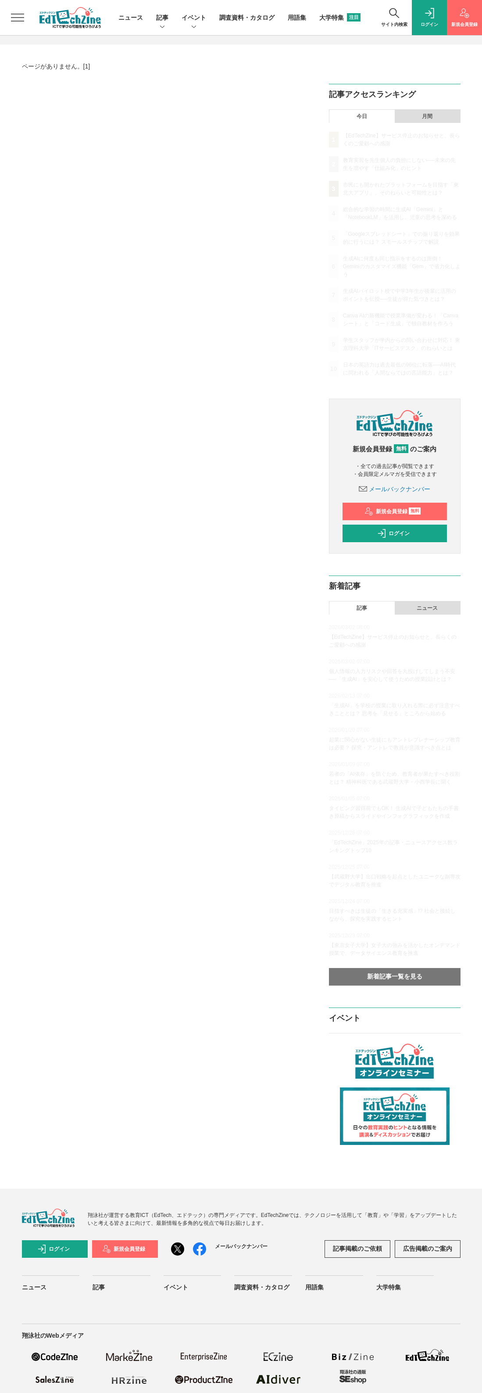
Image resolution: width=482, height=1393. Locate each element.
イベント (194, 18)
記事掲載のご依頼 (357, 1248)
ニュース (130, 17)
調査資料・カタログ (247, 17)
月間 (427, 116)
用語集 (297, 17)
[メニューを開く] (17, 17)
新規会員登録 (392, 511)
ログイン (393, 533)
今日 (362, 116)
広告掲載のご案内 (427, 1248)
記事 (162, 18)
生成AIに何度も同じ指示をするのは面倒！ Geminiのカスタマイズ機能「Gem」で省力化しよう (402, 266)
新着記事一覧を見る (394, 976)
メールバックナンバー (395, 489)
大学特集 (340, 17)
